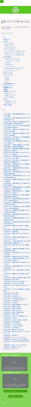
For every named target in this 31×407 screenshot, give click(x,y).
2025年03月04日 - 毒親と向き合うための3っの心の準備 (16, 256)
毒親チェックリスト (9, 93)
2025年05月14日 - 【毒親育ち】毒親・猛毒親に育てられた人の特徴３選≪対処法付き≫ (17, 211)
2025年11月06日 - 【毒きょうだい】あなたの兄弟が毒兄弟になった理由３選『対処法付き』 (17, 126)
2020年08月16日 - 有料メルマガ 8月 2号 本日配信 (15, 339)
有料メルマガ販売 (8, 104)
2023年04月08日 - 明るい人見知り (11, 279)
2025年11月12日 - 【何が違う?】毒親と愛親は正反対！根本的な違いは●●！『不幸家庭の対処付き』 (16, 122)
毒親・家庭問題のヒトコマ (10, 83)
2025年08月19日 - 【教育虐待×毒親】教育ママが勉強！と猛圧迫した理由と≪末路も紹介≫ (17, 168)
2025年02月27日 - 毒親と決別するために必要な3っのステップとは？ (16, 263)
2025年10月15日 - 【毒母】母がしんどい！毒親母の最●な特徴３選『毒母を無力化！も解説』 (17, 138)
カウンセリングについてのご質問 (12, 60)
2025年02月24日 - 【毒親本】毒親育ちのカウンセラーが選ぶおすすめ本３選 (17, 267)
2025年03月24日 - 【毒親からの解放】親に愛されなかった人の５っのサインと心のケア (17, 238)
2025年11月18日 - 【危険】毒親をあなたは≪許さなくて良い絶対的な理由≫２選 (17, 118)
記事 (5, 99)
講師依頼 (6, 89)
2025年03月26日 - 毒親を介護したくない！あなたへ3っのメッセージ (16, 234)
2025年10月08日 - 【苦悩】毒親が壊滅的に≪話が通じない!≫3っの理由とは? (16, 141)
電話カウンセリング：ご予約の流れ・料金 (14, 52)
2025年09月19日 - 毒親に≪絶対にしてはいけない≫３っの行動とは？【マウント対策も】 (17, 153)
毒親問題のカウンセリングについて (13, 58)
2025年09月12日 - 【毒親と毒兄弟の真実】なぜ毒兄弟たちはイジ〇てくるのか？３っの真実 (17, 157)
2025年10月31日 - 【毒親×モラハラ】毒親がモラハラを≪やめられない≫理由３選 (17, 130)
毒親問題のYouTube (8, 87)
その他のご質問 (8, 64)
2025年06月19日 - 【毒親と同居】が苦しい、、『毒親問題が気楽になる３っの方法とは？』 (17, 192)
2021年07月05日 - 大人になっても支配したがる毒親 (15, 319)
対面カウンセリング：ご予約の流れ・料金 (14, 54)
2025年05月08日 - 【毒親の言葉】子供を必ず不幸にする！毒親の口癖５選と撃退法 (17, 215)
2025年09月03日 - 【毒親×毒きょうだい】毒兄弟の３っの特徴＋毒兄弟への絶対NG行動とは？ (17, 161)
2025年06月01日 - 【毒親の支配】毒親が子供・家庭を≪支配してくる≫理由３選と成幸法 (17, 199)
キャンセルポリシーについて (11, 70)
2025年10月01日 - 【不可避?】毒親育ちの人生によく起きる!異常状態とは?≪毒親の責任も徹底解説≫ (16, 145)
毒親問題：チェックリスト (10, 91)
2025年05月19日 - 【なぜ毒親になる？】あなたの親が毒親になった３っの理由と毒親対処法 (17, 207)
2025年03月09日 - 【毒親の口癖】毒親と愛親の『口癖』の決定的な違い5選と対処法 (17, 249)
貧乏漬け (7, 77)
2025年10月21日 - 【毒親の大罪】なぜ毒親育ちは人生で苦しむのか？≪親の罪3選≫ (17, 134)
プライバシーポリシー (10, 66)
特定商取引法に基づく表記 (15, 396)
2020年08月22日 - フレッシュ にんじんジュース (15, 337)
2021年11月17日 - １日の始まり (11, 302)
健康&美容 (7, 79)
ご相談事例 (7, 62)
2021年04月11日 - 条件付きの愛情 (11, 321)
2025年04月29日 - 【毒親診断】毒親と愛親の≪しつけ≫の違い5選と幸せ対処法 (17, 218)
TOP (4, 37)
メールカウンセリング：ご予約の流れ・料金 (15, 50)
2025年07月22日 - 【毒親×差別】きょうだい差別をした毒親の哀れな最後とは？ (17, 184)
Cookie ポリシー (4, 402)
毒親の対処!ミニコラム (10, 102)
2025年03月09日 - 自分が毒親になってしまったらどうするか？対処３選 (17, 253)
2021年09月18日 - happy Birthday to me (13, 310)
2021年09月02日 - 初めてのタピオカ (12, 314)
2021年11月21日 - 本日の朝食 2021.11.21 (13, 300)
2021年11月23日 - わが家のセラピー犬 (12, 296)
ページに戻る (6, 28)
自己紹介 (6, 41)
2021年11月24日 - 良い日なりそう (11, 294)
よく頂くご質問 (7, 56)
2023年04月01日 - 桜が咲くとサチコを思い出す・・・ (16, 281)
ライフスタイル (8, 75)
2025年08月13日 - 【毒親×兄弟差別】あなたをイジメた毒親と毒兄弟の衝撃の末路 (17, 172)
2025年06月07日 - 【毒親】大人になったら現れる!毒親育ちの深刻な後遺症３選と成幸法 (16, 195)
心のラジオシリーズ (8, 85)
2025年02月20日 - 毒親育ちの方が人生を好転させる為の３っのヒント (17, 274)
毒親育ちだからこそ (9, 45)
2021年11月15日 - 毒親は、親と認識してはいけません (16, 304)
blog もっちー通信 (8, 74)
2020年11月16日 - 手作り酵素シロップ (12, 327)
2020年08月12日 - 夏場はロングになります (13, 346)
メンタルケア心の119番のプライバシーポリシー (15, 391)
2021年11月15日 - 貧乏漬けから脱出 (12, 306)
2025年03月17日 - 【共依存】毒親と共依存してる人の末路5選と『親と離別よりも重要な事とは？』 (17, 242)
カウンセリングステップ (10, 47)
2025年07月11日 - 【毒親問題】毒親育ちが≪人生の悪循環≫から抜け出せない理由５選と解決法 (17, 188)
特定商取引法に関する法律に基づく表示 (14, 68)
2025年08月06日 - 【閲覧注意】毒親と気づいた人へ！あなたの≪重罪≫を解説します (17, 176)
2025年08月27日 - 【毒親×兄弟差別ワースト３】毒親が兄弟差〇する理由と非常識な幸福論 (17, 165)
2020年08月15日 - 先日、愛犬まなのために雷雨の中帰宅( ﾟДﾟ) (16, 342)
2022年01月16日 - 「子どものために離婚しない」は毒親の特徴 (17, 290)
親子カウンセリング (8, 72)
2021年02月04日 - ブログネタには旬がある (13, 325)
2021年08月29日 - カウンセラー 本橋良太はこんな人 (16, 316)
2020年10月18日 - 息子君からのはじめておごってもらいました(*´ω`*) (17, 332)
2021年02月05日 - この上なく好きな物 (12, 323)
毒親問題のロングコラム (10, 100)
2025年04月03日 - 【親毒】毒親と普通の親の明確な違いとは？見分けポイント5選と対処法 (17, 230)
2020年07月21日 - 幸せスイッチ (11, 348)
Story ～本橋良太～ (9, 43)
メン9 (6, 81)
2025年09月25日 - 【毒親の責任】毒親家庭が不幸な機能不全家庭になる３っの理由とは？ (17, 149)
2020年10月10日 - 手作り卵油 (10, 335)
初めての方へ (7, 39)
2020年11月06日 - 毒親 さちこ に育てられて (14, 329)
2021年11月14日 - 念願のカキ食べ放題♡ (12, 308)
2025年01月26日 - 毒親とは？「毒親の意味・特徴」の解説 (17, 277)
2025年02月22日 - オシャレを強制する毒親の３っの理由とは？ (17, 270)
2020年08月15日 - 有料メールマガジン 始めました (15, 344)
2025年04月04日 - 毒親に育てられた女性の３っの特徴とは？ (16, 226)
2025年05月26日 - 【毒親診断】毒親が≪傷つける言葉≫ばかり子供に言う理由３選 (17, 203)
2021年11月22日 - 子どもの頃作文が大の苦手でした (15, 298)
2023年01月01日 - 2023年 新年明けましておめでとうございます (17, 286)
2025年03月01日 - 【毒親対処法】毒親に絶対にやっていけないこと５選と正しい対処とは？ (17, 259)
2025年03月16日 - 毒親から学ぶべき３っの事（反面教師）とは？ (17, 245)
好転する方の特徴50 (9, 97)
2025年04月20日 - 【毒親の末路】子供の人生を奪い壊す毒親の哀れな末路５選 (17, 222)
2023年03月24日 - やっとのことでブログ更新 (14, 283)
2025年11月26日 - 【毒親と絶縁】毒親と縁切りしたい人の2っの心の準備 (17, 115)
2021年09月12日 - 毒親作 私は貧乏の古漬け (14, 312)
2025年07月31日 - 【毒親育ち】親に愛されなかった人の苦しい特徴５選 (17, 180)
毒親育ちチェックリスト (10, 95)
